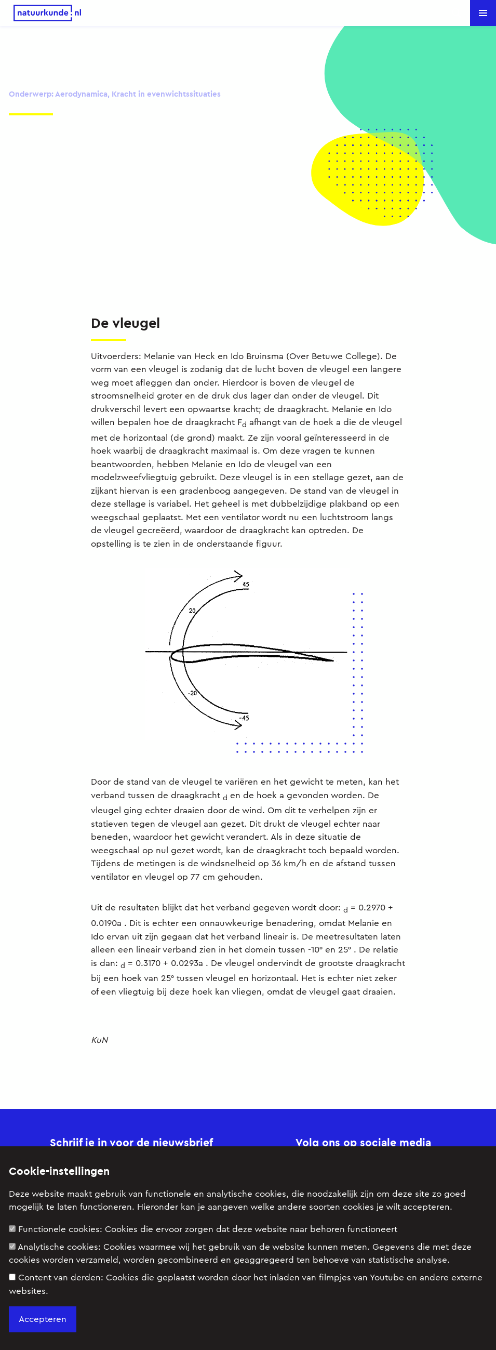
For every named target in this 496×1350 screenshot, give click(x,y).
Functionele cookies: (203, 1229)
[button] (483, 13)
